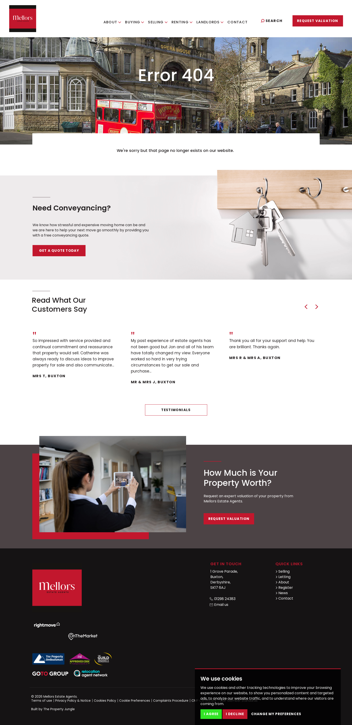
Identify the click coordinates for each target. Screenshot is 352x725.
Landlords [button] (212, 20)
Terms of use (41, 700)
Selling (282, 571)
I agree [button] (211, 714)
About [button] (114, 20)
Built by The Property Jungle (53, 709)
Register (284, 587)
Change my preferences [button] (276, 714)
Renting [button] (184, 20)
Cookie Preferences (134, 700)
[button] (306, 306)
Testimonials (176, 409)
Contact (240, 20)
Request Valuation (317, 20)
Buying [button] (137, 20)
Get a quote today (59, 250)
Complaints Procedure (170, 700)
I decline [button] (235, 714)
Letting (282, 576)
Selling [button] (160, 20)
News (281, 593)
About (282, 582)
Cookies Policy (105, 700)
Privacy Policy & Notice (73, 700)
